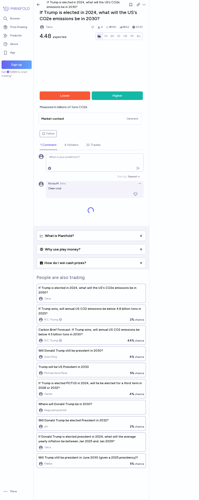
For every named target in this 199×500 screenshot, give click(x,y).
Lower (65, 95)
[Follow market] (131, 5)
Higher (117, 95)
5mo (63, 183)
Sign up (16, 64)
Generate (132, 118)
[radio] (106, 36)
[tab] (48, 145)
